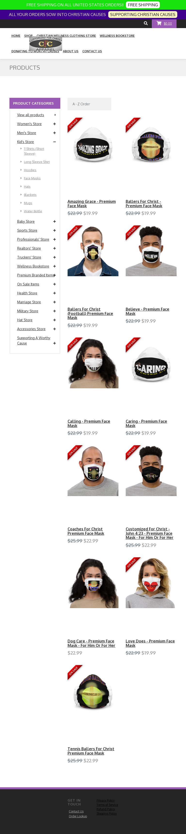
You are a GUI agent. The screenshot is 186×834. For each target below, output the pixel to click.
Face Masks (31, 178)
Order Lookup (78, 816)
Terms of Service (107, 805)
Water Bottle (31, 211)
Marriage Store (36, 302)
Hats (26, 186)
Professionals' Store (36, 239)
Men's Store (36, 133)
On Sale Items (36, 284)
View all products (36, 115)
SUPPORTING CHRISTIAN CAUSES (142, 14)
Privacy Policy (106, 800)
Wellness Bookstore (36, 266)
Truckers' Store (36, 257)
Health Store (36, 293)
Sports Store (36, 230)
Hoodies (28, 170)
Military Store (36, 311)
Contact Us (76, 811)
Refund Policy (106, 809)
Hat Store (36, 320)
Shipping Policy (107, 813)
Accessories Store (36, 329)
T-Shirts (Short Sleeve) (32, 150)
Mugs (26, 202)
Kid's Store (36, 142)
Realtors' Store (36, 248)
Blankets (29, 194)
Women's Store (36, 124)
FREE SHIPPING (143, 4)
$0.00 (164, 23)
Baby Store (36, 221)
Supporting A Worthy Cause (36, 341)
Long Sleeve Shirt (35, 161)
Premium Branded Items (36, 275)
